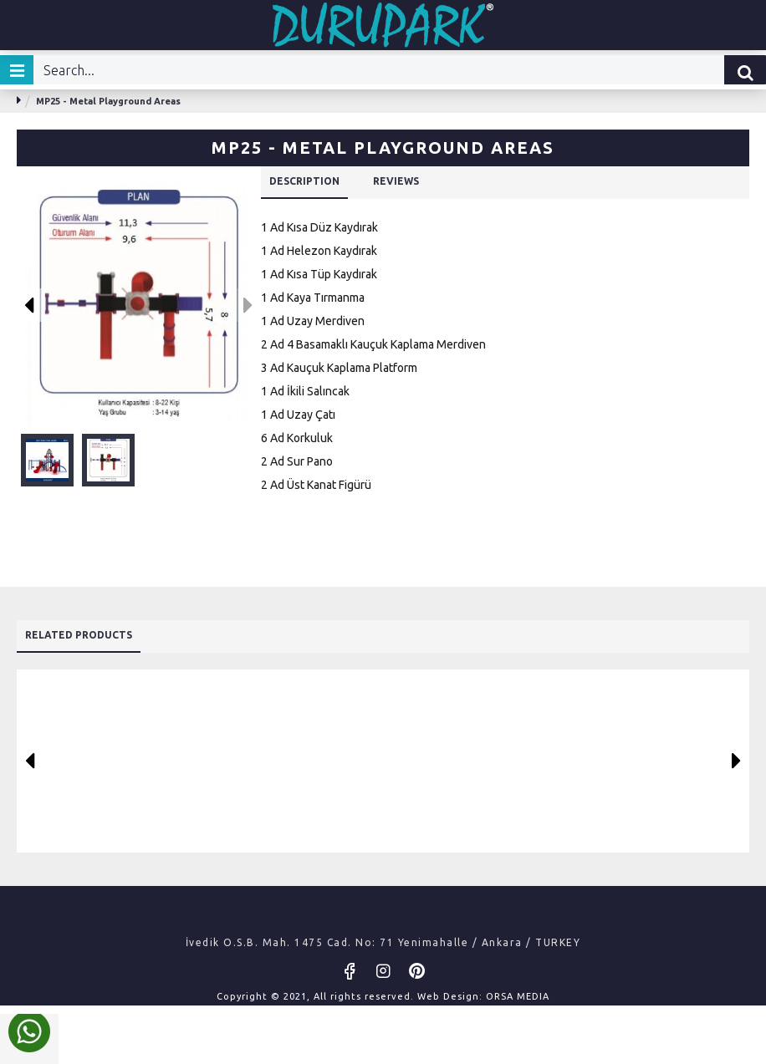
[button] (30, 305)
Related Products (93, 628)
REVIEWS (422, 183)
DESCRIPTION (314, 183)
